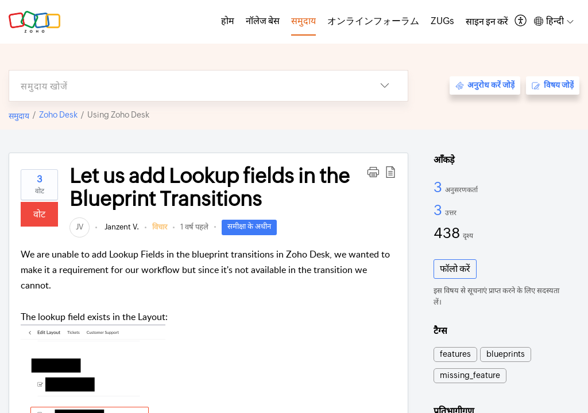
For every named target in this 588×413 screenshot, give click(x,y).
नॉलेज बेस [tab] (263, 20)
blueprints (505, 354)
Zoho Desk (58, 114)
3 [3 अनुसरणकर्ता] (439, 187)
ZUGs (442, 20)
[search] (185, 86)
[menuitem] (487, 22)
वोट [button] (39, 214)
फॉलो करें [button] (455, 268)
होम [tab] (227, 20)
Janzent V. (121, 227)
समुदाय (19, 115)
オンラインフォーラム (373, 20)
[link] (79, 227)
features (455, 354)
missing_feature (470, 375)
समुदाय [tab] (303, 20)
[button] (521, 21)
